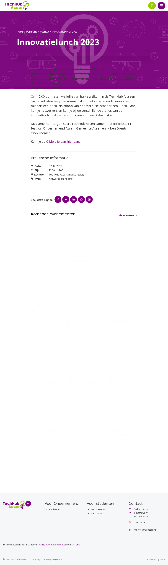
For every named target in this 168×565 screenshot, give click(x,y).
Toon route (137, 522)
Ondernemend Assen (57, 544)
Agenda (44, 31)
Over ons (31, 31)
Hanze (42, 544)
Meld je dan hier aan (64, 141)
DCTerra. (75, 544)
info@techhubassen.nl (142, 529)
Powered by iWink (156, 559)
